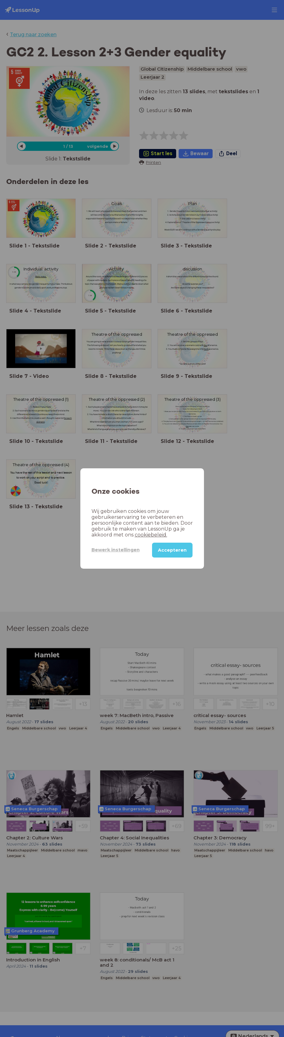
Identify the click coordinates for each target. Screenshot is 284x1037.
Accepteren (172, 550)
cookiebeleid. (124, 535)
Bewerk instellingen (111, 549)
